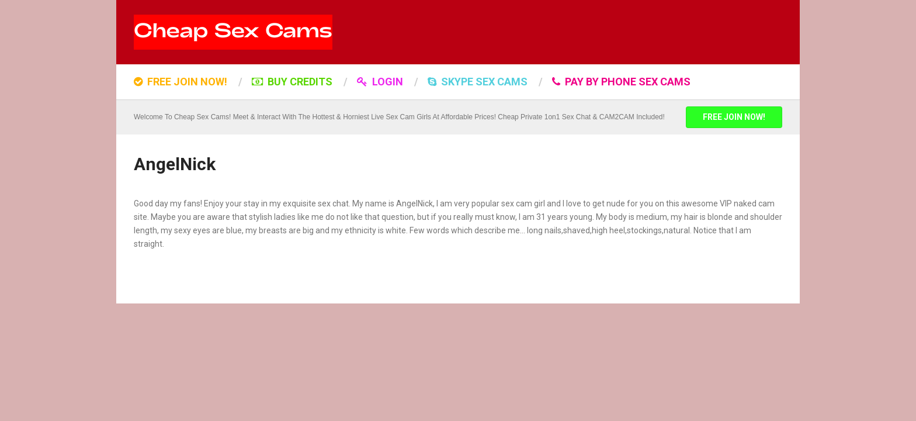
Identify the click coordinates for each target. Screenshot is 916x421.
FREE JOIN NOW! (180, 81)
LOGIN (380, 81)
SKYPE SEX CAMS (478, 81)
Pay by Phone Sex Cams (621, 81)
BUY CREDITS (292, 81)
